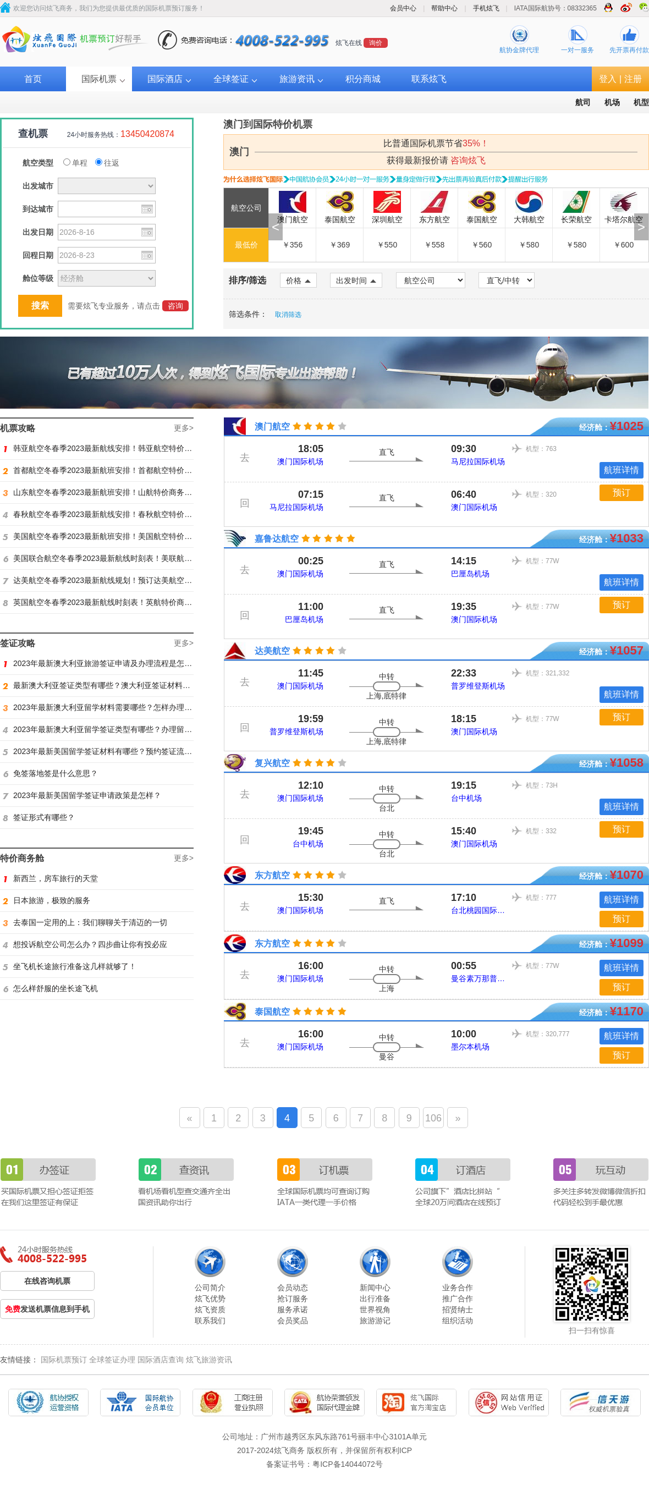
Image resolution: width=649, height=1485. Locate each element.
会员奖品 (292, 1320)
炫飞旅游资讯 (209, 1359)
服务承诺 (292, 1309)
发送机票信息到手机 (47, 1309)
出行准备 (375, 1298)
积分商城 (363, 79)
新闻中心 (375, 1287)
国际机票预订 (64, 1359)
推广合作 (457, 1298)
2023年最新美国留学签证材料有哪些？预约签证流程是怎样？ (113, 751)
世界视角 (375, 1309)
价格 (298, 280)
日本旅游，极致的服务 (46, 900)
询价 (375, 43)
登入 (608, 79)
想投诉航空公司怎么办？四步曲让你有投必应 (85, 944)
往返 (107, 162)
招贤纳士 (457, 1309)
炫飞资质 (210, 1309)
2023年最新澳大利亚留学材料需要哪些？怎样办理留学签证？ (113, 707)
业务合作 (457, 1287)
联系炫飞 (429, 79)
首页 (33, 79)
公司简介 (210, 1287)
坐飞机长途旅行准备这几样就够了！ (69, 966)
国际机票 (99, 79)
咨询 (175, 305)
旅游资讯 (297, 79)
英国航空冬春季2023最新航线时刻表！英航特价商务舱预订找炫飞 (120, 602)
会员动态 (292, 1287)
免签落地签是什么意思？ (50, 773)
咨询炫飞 (468, 160)
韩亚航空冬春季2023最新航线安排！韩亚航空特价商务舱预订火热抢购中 (132, 448)
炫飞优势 (210, 1298)
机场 (612, 102)
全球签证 (231, 79)
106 (433, 1118)
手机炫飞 (486, 8)
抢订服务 (292, 1298)
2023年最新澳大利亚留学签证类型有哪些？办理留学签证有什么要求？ (128, 729)
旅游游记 (375, 1320)
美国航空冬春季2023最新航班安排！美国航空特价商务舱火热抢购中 (124, 536)
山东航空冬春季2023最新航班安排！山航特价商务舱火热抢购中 (116, 492)
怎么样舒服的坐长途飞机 (50, 988)
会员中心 (403, 8)
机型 (641, 102)
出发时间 (356, 280)
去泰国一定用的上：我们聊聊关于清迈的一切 (85, 922)
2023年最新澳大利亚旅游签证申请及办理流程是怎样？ (101, 663)
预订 (621, 492)
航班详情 (621, 470)
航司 (583, 102)
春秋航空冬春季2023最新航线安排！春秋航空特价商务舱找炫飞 (116, 514)
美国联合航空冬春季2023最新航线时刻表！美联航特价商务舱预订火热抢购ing (141, 558)
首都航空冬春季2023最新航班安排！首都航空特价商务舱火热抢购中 (124, 470)
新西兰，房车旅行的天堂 (50, 878)
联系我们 (210, 1320)
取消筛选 (288, 314)
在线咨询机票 (47, 1281)
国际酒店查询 (161, 1359)
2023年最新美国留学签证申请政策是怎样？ (82, 795)
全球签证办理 (112, 1359)
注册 (633, 79)
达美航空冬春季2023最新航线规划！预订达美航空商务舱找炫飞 (116, 580)
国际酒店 (165, 79)
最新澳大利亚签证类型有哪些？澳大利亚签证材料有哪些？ (108, 685)
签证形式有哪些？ (39, 817)
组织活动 (457, 1320)
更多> (184, 428)
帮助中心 (444, 8)
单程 (75, 162)
